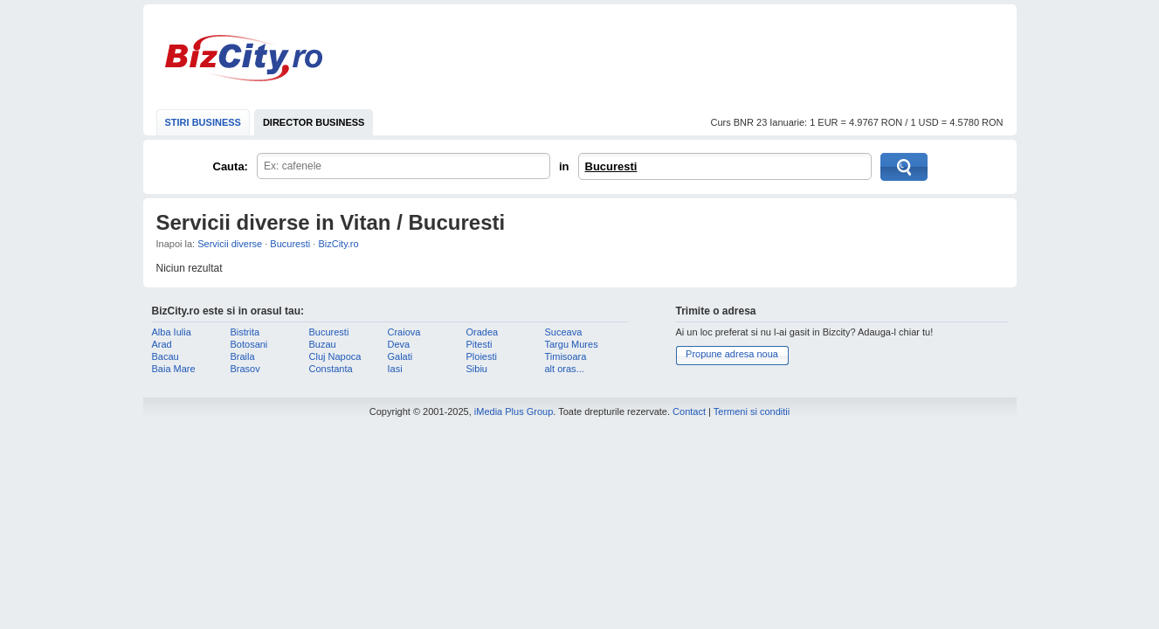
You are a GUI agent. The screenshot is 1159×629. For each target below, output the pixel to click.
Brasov (245, 368)
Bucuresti (611, 166)
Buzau (322, 344)
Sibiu (476, 368)
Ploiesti (481, 356)
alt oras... (564, 368)
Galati (400, 356)
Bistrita (245, 332)
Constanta (331, 368)
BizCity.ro (243, 58)
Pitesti (479, 344)
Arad (162, 344)
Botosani (249, 344)
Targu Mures (571, 344)
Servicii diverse (229, 243)
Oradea (482, 332)
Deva (399, 344)
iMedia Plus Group (514, 411)
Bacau (165, 356)
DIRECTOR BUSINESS (314, 122)
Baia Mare (174, 368)
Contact (689, 411)
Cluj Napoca (335, 356)
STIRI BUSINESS (203, 122)
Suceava (564, 332)
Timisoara (566, 356)
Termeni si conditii (752, 411)
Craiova (404, 332)
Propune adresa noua (732, 354)
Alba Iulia (171, 332)
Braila (243, 356)
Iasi (395, 368)
